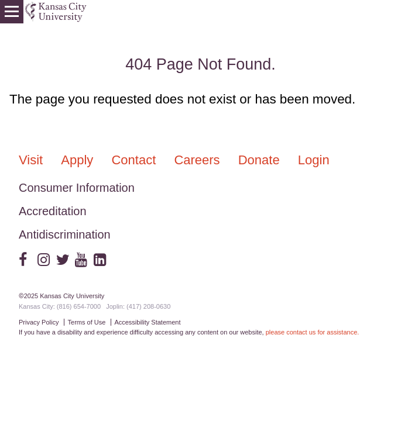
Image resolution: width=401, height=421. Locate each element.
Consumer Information (77, 187)
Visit (32, 160)
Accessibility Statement (147, 322)
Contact (135, 160)
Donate (260, 160)
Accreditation (53, 211)
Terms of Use (87, 322)
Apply (79, 160)
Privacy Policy (39, 322)
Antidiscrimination (65, 234)
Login (314, 160)
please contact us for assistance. (312, 332)
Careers (198, 160)
